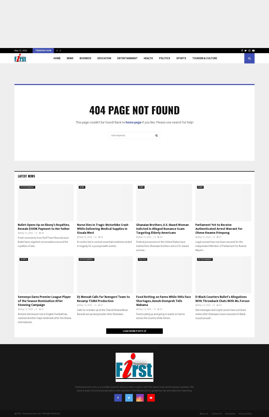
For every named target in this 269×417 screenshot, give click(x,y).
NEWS (70, 58)
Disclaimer (230, 414)
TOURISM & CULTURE (204, 58)
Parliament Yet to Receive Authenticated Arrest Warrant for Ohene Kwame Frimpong (218, 229)
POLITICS (164, 58)
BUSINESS (85, 58)
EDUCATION (104, 58)
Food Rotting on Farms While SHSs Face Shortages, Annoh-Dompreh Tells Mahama (163, 301)
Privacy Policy (245, 414)
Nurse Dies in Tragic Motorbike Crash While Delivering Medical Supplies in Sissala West (102, 229)
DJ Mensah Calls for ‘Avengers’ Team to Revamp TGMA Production (103, 298)
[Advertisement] (103, 24)
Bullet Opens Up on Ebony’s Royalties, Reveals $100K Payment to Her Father (44, 226)
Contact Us (216, 414)
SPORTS (181, 58)
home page (133, 122)
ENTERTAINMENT (127, 58)
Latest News (26, 176)
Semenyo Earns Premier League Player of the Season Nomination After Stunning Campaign (44, 301)
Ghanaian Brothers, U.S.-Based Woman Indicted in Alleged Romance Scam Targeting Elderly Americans (162, 229)
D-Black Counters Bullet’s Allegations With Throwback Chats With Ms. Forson (222, 298)
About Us (204, 414)
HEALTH (148, 58)
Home (57, 58)
